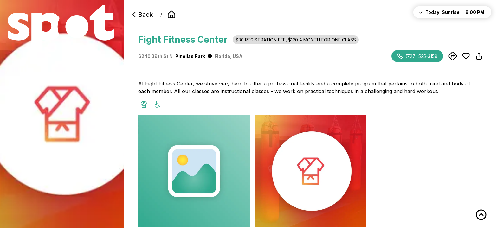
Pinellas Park (193, 56)
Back (142, 14)
